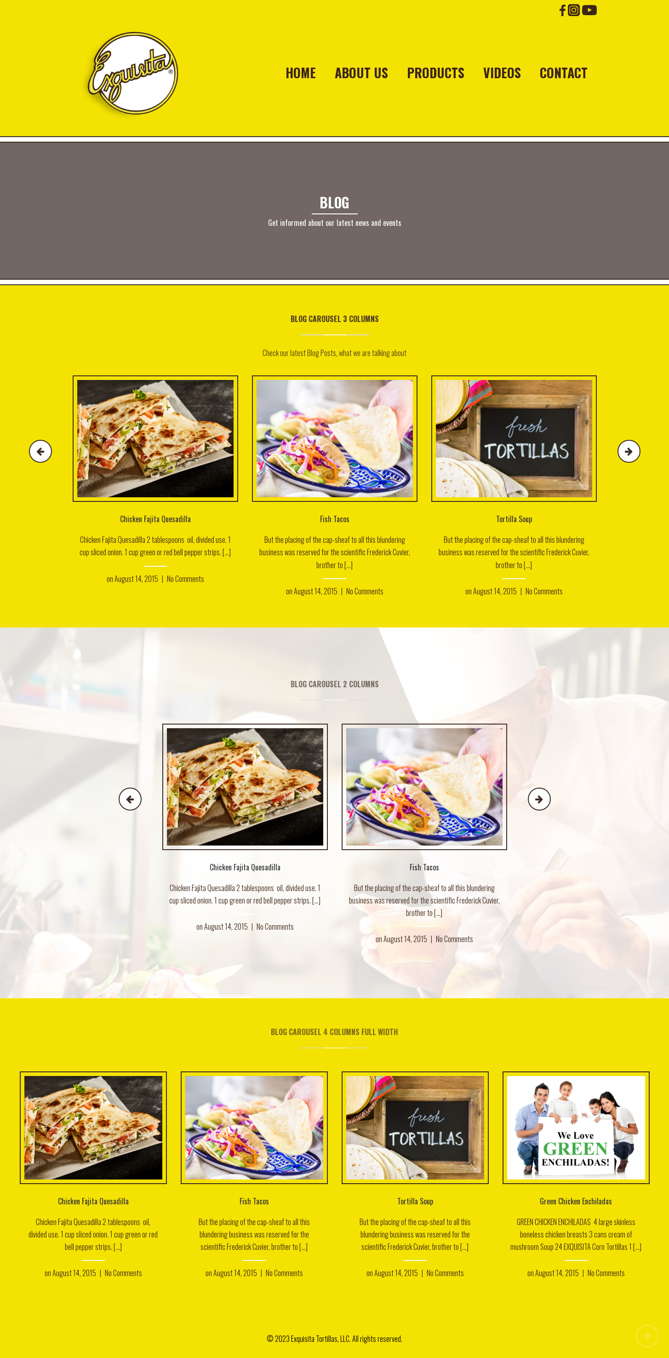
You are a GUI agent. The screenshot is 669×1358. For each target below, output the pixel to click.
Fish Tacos (334, 518)
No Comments (185, 578)
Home (301, 72)
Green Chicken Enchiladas (576, 1201)
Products (435, 72)
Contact (564, 72)
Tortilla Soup (514, 518)
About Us (361, 72)
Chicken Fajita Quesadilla (155, 518)
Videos (502, 72)
